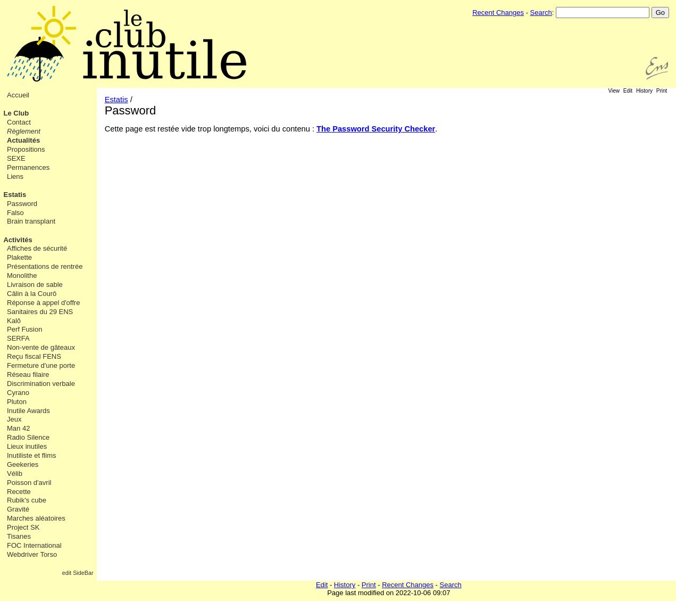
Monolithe (22, 275)
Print (661, 91)
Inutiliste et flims (31, 455)
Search (541, 13)
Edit (627, 91)
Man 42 (18, 428)
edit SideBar (78, 573)
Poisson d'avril (29, 483)
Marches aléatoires (36, 518)
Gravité (18, 509)
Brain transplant (31, 221)
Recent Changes (498, 13)
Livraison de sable (35, 285)
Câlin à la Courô (31, 294)
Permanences (28, 167)
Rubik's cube (26, 500)
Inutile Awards (28, 411)
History (644, 91)
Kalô (14, 321)
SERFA (18, 338)
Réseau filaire (28, 374)
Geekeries (22, 464)
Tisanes (19, 536)
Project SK (23, 527)
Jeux (14, 419)
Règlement (23, 131)
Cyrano (18, 393)
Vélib (14, 473)
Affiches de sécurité (37, 248)
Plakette (19, 257)
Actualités (23, 140)
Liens (15, 176)
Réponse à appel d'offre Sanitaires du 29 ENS (43, 307)
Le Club (16, 113)
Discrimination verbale (41, 384)
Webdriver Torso (32, 554)
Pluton (17, 402)
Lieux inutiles (27, 446)
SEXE (16, 158)
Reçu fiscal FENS (34, 356)
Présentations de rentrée (44, 266)
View (614, 91)
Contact (19, 122)
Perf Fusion (24, 329)
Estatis (15, 195)
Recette (19, 492)
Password (22, 204)
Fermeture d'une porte (41, 365)
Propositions (26, 149)
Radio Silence (28, 437)
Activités (18, 240)
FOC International (34, 545)
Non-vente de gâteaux (41, 347)
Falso (15, 213)
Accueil (18, 95)
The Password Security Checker (375, 129)
